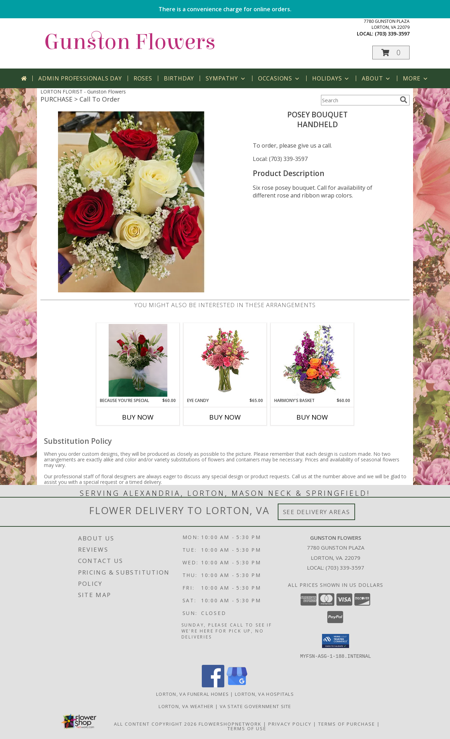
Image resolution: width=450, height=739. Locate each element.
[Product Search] (359, 100)
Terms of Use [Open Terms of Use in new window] (246, 728)
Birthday (179, 78)
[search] (403, 100)
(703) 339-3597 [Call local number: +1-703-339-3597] (392, 33)
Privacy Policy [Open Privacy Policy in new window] (289, 723)
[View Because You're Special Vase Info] (138, 360)
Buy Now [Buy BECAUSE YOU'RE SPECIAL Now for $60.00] (138, 417)
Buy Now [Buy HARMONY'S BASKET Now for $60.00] (312, 417)
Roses (143, 78)
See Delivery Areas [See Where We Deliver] (316, 512)
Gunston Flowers (130, 42)
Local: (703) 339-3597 (280, 159)
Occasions (279, 78)
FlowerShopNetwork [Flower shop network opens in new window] (230, 723)
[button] (391, 52)
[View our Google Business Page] (237, 685)
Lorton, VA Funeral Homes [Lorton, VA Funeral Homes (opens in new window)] (192, 694)
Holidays (331, 78)
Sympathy (226, 78)
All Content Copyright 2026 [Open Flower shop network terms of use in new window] (155, 723)
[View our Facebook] (213, 685)
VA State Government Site (255, 706)
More (416, 78)
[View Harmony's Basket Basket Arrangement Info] (312, 360)
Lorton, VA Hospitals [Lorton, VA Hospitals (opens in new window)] (264, 694)
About (376, 78)
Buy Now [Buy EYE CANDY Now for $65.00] (225, 417)
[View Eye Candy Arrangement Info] (225, 360)
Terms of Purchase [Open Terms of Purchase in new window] (346, 723)
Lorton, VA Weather (186, 706)
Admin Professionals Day (80, 78)
